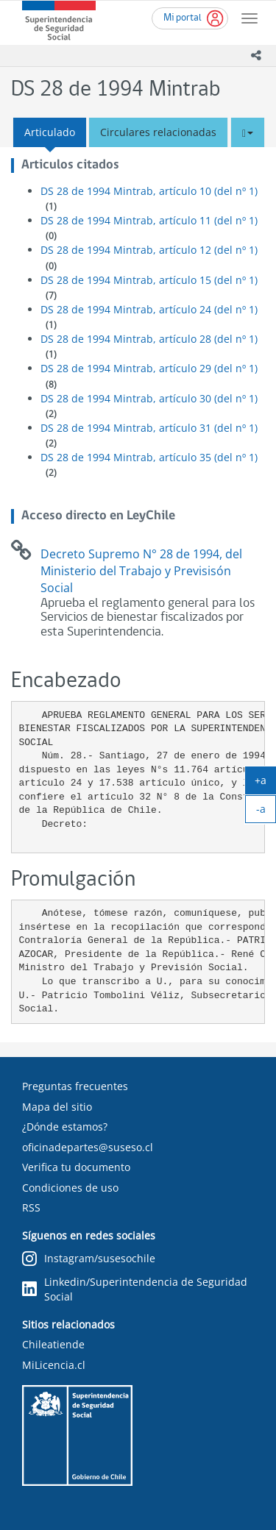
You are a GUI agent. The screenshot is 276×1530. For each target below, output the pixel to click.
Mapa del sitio (57, 1107)
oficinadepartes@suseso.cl (87, 1147)
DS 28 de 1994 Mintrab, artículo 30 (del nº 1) (149, 398)
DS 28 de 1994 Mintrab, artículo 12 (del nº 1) (149, 250)
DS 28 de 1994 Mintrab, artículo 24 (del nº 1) (149, 309)
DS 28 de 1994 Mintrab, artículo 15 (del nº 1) (149, 280)
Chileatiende (53, 1344)
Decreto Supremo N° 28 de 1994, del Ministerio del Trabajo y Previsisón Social (141, 571)
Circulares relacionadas (158, 132)
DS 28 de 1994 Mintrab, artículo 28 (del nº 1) (149, 339)
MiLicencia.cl (53, 1365)
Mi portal (182, 18)
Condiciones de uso (70, 1188)
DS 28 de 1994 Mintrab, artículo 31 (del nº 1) (149, 428)
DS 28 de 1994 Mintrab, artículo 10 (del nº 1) (149, 191)
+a (265, 783)
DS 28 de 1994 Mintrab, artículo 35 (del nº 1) (149, 457)
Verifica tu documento (76, 1167)
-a (266, 812)
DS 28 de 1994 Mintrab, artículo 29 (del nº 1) (149, 368)
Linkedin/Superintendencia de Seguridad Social (134, 1289)
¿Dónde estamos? (64, 1127)
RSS (31, 1207)
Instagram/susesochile (88, 1259)
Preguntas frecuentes (75, 1086)
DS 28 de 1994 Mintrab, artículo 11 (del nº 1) (149, 220)
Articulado (49, 132)
